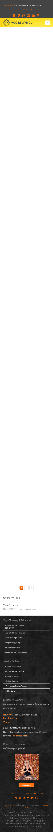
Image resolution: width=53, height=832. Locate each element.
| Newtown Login (21, 5)
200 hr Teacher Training (14, 671)
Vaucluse (7, 722)
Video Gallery (10, 691)
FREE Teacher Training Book (16, 652)
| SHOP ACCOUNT (36, 5)
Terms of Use (10, 805)
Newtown (8, 714)
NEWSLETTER (27, 10)
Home (12, 793)
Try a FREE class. (20, 735)
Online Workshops (12, 676)
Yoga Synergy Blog (12, 642)
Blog (18, 793)
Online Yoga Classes (13, 666)
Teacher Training (29, 793)
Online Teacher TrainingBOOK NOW (14, 626)
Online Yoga (8, 5)
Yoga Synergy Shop (12, 647)
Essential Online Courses (15, 633)
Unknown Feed (11, 597)
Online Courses (11, 681)
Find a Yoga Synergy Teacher (16, 686)
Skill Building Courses (13, 638)
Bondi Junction (10, 718)
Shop (41, 793)
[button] (47, 22)
